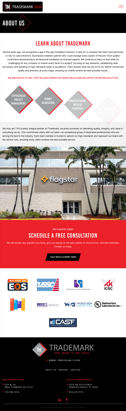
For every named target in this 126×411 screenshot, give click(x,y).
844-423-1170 (76, 392)
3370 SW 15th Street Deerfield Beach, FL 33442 (83, 385)
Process (63, 370)
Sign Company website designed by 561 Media (63, 408)
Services (75, 370)
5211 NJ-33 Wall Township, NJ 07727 (19, 385)
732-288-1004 (12, 392)
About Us (51, 370)
